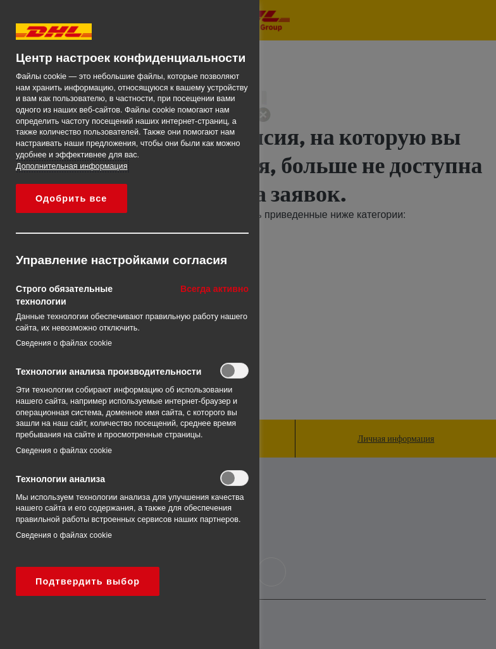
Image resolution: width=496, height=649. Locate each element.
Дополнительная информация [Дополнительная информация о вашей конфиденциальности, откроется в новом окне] (71, 166)
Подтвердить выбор (87, 581)
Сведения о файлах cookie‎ (64, 343)
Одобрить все (71, 198)
